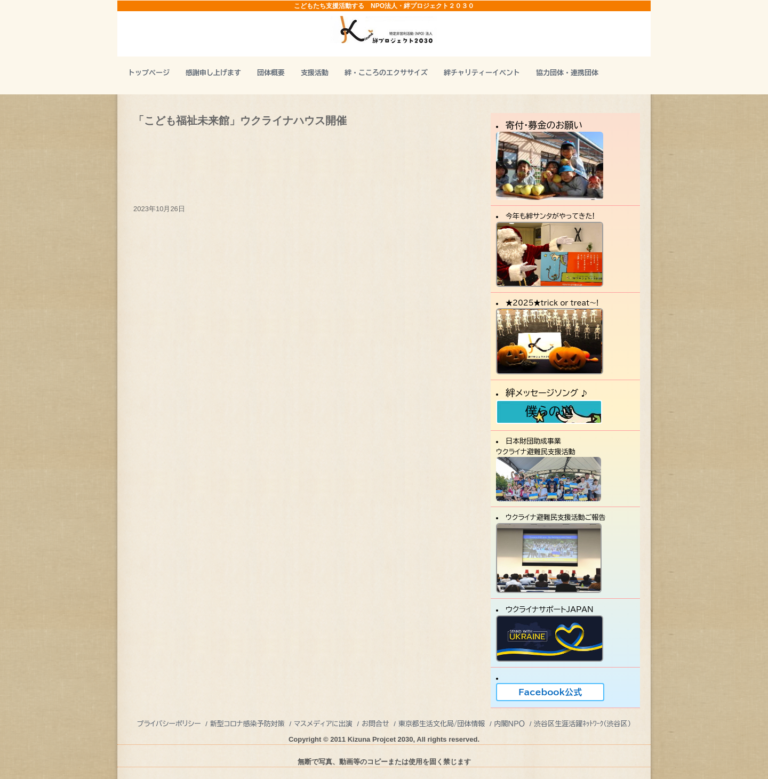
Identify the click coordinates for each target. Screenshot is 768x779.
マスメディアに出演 (323, 723)
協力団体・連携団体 (567, 72)
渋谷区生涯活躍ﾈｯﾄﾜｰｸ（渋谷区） (582, 723)
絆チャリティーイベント (482, 72)
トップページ (149, 72)
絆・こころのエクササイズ (386, 72)
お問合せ (375, 723)
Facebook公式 (550, 692)
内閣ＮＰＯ (509, 723)
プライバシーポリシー (169, 723)
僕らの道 (549, 411)
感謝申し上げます (213, 72)
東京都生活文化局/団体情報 (441, 723)
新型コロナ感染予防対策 (247, 723)
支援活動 (315, 72)
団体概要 (271, 72)
